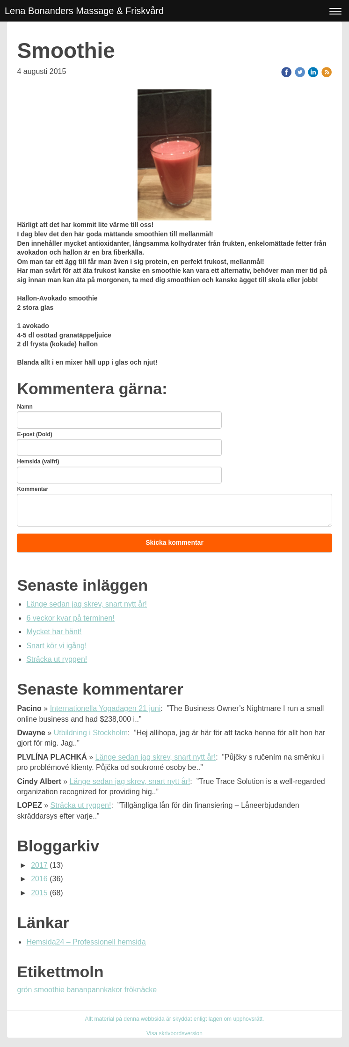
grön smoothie (41, 990)
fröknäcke (140, 990)
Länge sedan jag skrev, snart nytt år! (86, 604)
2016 (39, 879)
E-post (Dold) (34, 434)
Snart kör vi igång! (56, 646)
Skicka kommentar (174, 542)
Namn (24, 406)
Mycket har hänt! (53, 632)
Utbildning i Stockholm (91, 733)
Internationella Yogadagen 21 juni (105, 708)
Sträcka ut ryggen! (56, 659)
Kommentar (32, 489)
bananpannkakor (95, 990)
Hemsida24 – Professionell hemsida (85, 942)
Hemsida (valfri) (38, 461)
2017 (39, 865)
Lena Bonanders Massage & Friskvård (84, 11)
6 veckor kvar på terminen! (70, 618)
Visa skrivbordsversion (174, 1033)
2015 (39, 893)
